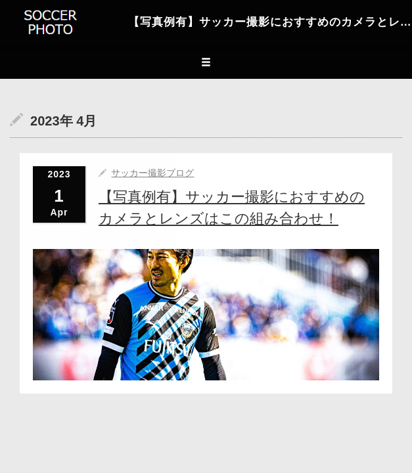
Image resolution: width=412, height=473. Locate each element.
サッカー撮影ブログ (152, 173)
